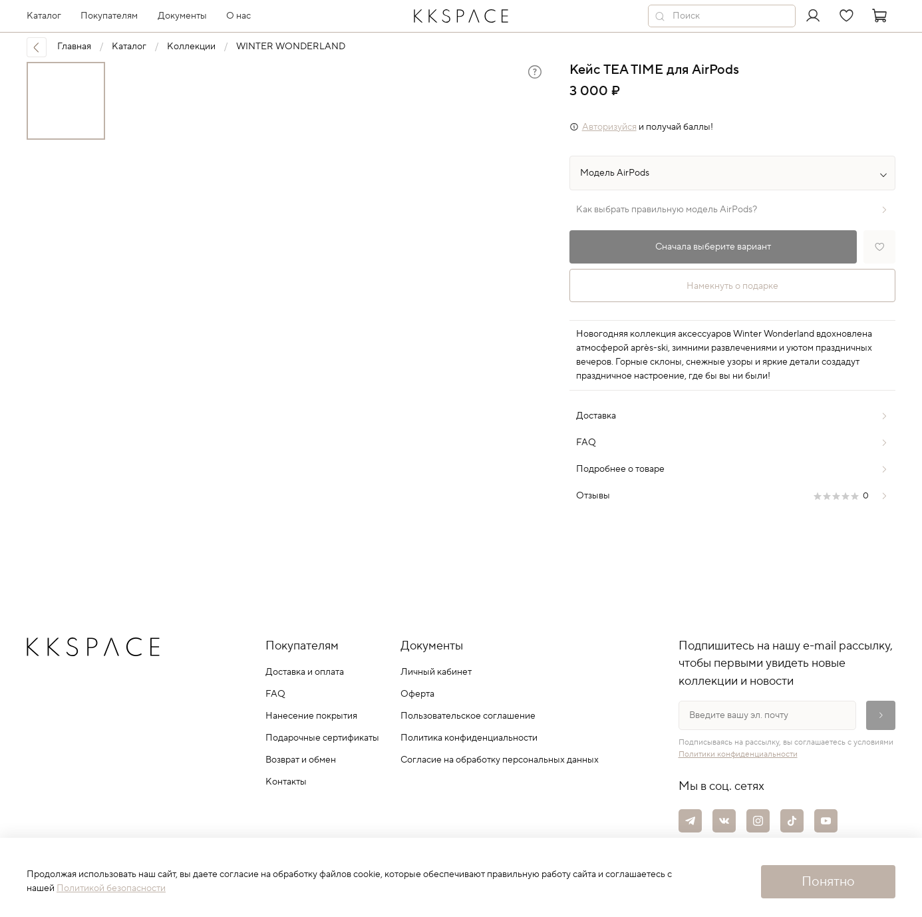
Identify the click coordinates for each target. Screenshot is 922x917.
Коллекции (191, 47)
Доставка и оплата (304, 672)
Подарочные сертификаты (322, 738)
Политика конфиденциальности (469, 738)
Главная (74, 47)
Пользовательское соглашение (468, 716)
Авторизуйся (609, 127)
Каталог (129, 47)
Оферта (417, 694)
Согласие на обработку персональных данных (499, 760)
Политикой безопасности (111, 888)
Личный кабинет (436, 672)
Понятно (828, 881)
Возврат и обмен (300, 760)
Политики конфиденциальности (738, 754)
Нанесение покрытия (311, 716)
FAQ (275, 694)
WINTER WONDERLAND (290, 47)
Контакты (286, 782)
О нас (238, 16)
